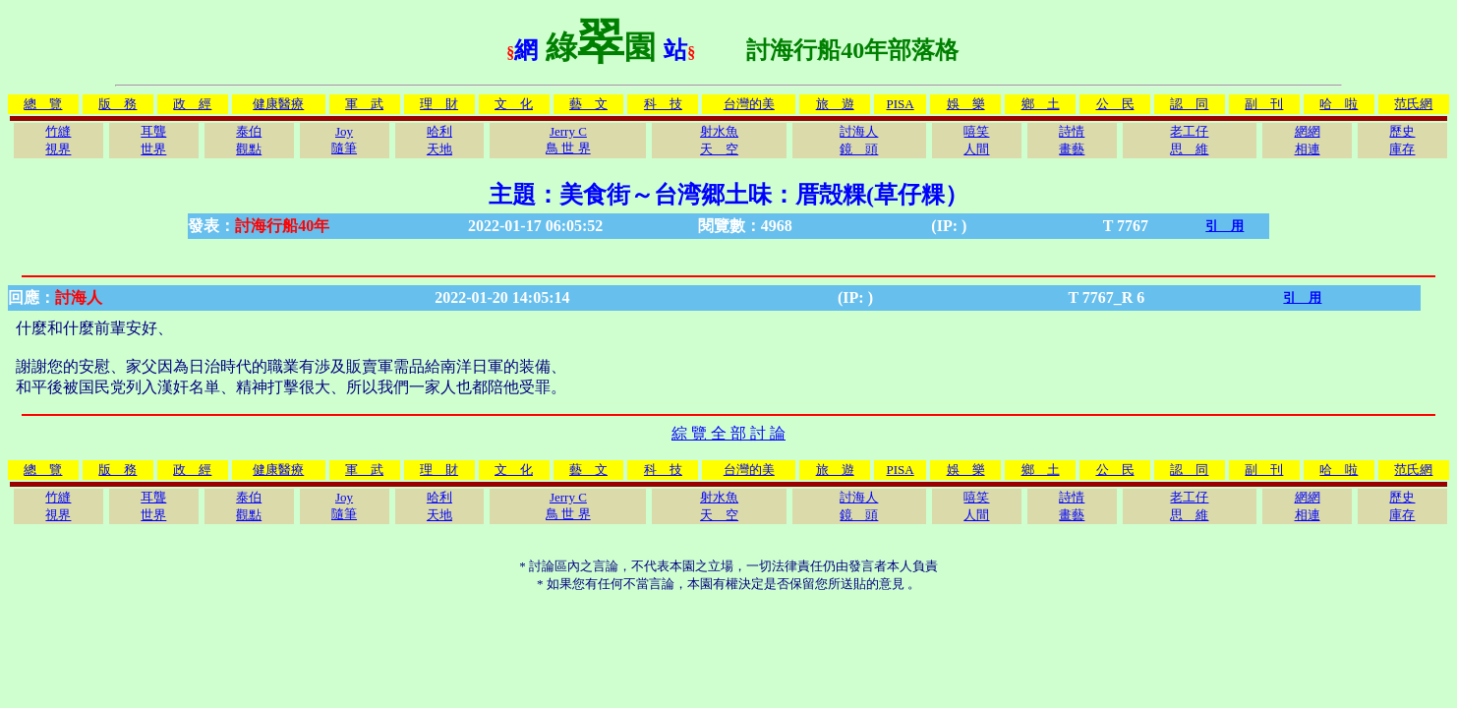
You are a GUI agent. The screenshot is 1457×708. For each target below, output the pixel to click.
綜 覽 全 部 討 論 (728, 433)
